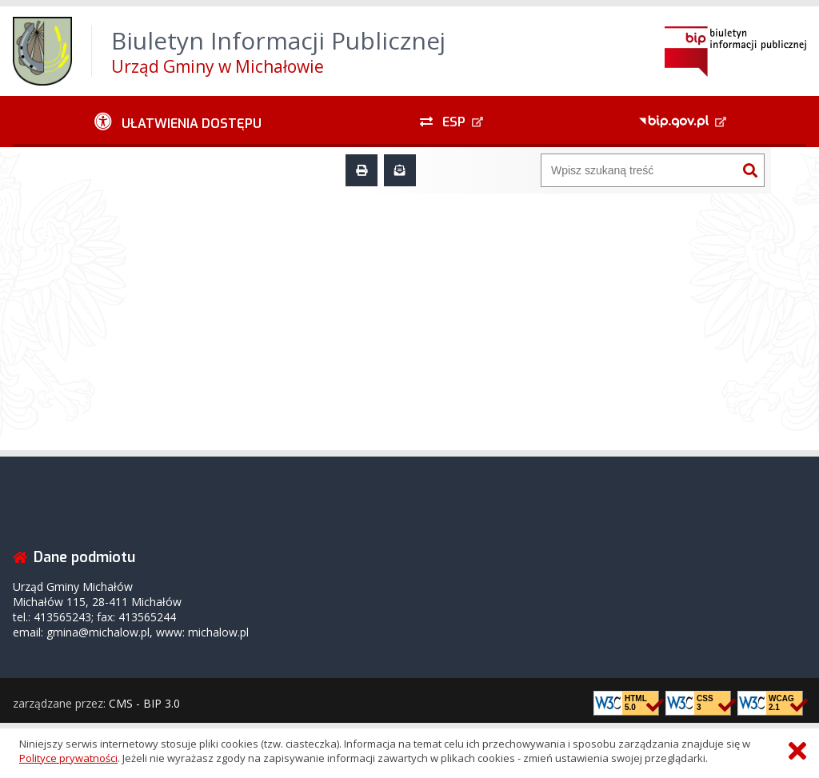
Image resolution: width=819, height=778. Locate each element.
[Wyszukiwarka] (639, 170)
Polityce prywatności (68, 758)
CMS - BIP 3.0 (144, 703)
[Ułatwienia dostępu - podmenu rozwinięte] (178, 121)
